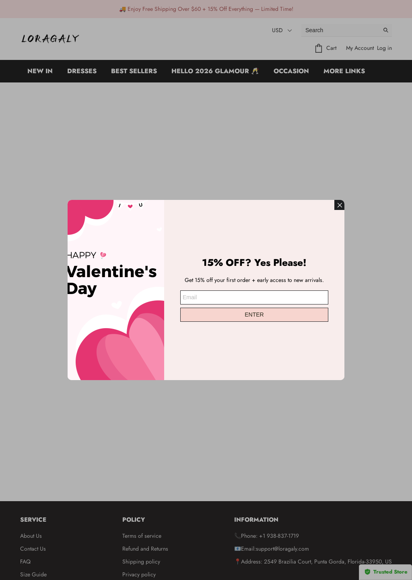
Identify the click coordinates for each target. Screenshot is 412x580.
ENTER (254, 314)
